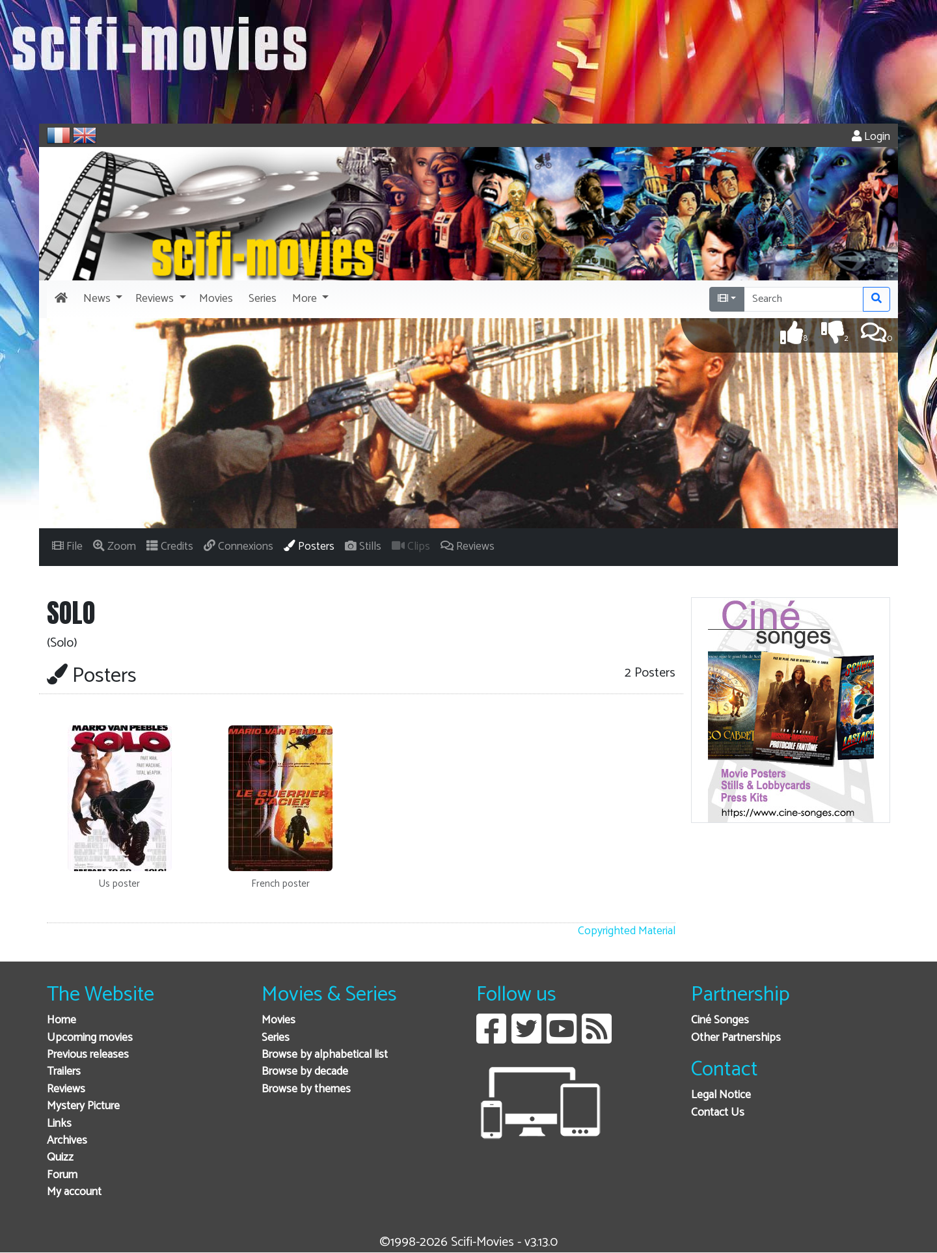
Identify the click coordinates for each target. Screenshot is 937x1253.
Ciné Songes (720, 1020)
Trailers (64, 1071)
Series (276, 1038)
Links (59, 1123)
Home (61, 1020)
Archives (67, 1140)
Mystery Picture (83, 1106)
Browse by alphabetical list (325, 1054)
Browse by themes (306, 1089)
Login (871, 137)
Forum (62, 1175)
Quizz (60, 1157)
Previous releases (88, 1054)
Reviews (66, 1089)
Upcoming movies (90, 1038)
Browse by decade (305, 1071)
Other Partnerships (736, 1038)
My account (74, 1192)
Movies (278, 1020)
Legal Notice (721, 1095)
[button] (101, 299)
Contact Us (717, 1112)
